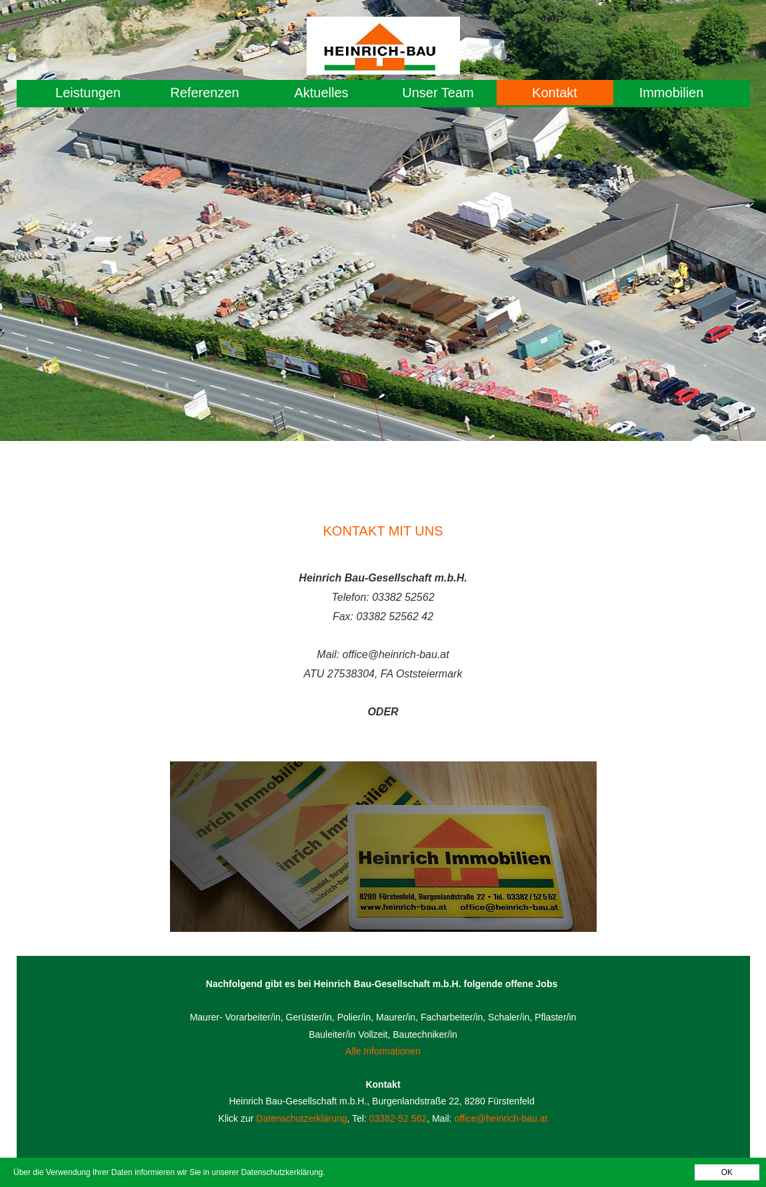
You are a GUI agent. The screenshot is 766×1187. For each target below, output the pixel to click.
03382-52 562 (398, 1118)
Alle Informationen (383, 1051)
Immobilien (671, 92)
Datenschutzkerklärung (282, 1172)
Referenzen (204, 92)
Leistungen (88, 92)
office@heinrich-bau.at (500, 1118)
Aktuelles (321, 92)
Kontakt (554, 92)
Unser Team (437, 92)
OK (727, 1172)
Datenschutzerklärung (301, 1118)
